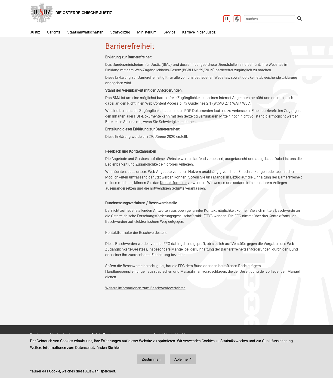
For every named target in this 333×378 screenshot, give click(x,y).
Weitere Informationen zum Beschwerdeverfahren (145, 288)
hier (117, 347)
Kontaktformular (173, 183)
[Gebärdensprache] (239, 19)
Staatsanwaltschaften (85, 32)
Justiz (35, 32)
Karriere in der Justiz (199, 32)
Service (169, 32)
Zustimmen (151, 359)
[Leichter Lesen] (228, 19)
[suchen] (269, 18)
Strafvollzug (120, 32)
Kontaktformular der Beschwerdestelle (136, 232)
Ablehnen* (182, 359)
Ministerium (147, 32)
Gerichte (53, 32)
